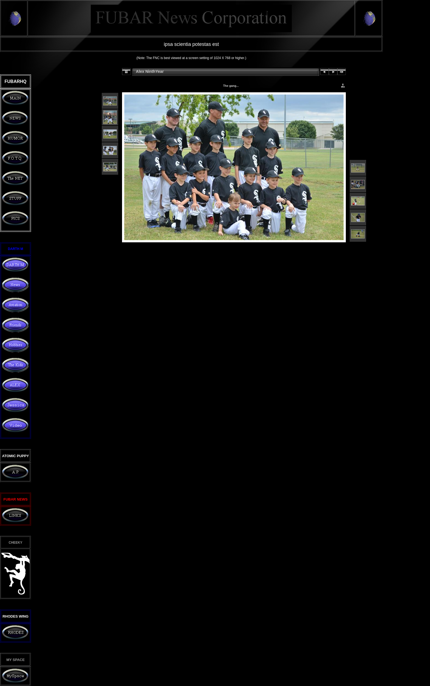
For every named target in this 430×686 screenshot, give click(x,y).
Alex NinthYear (150, 71)
